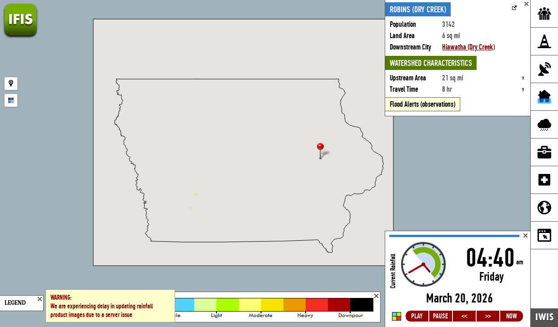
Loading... (457, 279)
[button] (324, 151)
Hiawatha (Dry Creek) (468, 47)
